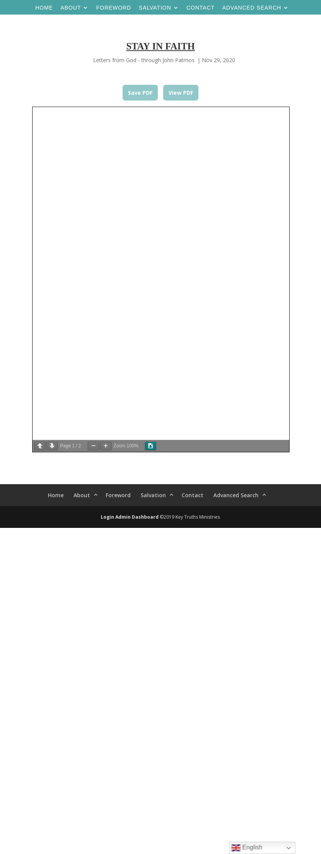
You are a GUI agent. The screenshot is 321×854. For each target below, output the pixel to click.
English (246, 847)
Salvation (155, 8)
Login (107, 517)
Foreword (113, 8)
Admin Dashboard (137, 517)
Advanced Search (251, 8)
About (71, 8)
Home (44, 8)
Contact (201, 8)
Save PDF (140, 92)
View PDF (181, 92)
